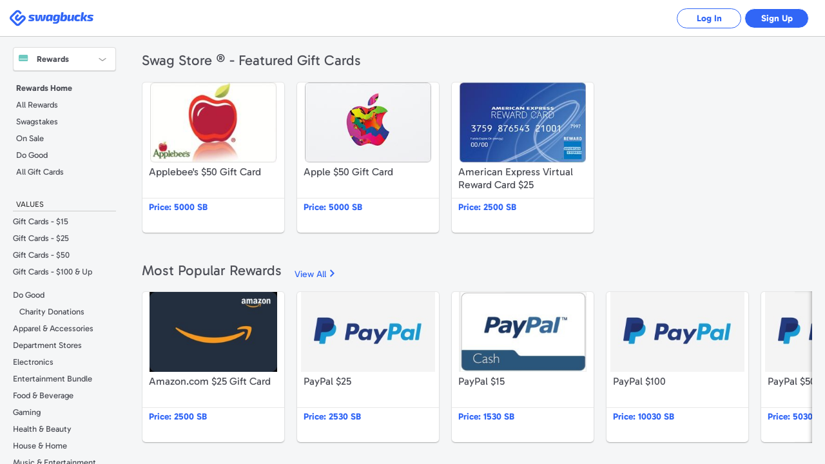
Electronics (33, 362)
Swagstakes (37, 121)
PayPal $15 (523, 367)
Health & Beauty (42, 429)
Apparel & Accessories (53, 328)
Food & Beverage (43, 395)
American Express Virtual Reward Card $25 (523, 157)
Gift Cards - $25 (41, 238)
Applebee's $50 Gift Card (213, 157)
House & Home (40, 445)
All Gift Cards (40, 172)
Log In (709, 18)
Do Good (32, 155)
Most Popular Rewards (212, 270)
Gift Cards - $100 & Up (52, 271)
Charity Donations (51, 311)
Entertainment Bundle (52, 378)
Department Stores (47, 345)
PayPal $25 (368, 367)
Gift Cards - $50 (41, 255)
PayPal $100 (677, 367)
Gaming (27, 412)
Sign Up (777, 18)
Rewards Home (44, 88)
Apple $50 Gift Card (368, 157)
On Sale (30, 138)
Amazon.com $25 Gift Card (213, 367)
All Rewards (37, 105)
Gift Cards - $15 (40, 221)
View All (310, 274)
